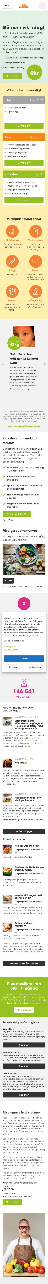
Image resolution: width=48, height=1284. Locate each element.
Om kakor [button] (13, 667)
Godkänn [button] (24, 659)
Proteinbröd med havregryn (24, 924)
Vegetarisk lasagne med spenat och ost (28, 896)
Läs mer (24, 1044)
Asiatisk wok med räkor (27, 845)
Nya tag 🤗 (21, 762)
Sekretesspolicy (11, 650)
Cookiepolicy (10, 647)
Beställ (8, 580)
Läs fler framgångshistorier (24, 426)
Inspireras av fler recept (24, 963)
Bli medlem (12, 76)
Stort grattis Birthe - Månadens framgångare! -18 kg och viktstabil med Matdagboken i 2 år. (29, 724)
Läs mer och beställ (17, 514)
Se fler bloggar (24, 831)
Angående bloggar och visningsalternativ (28, 799)
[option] (24, 358)
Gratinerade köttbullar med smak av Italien (30, 868)
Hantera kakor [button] (35, 667)
